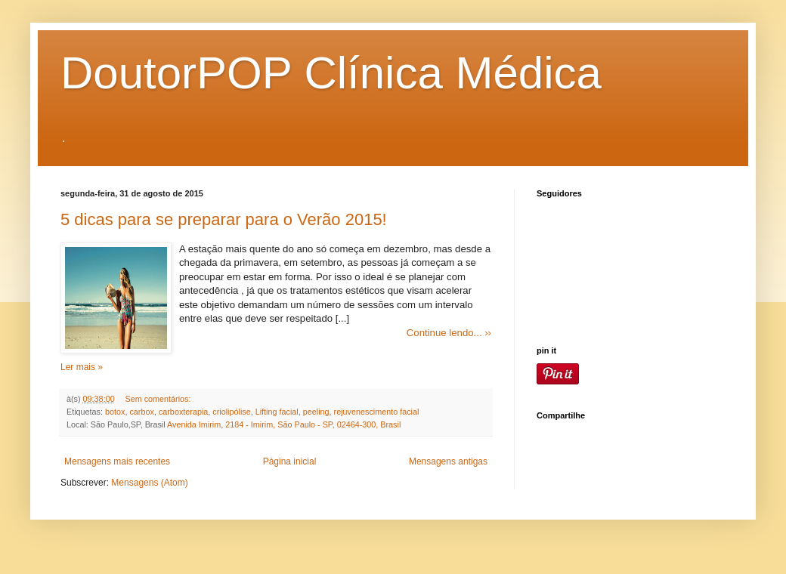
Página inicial (290, 461)
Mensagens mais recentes (117, 461)
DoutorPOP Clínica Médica (331, 73)
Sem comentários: (157, 398)
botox (115, 411)
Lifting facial (277, 411)
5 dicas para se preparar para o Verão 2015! (223, 219)
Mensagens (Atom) (149, 482)
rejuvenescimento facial (376, 411)
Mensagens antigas (448, 461)
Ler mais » (81, 367)
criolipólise (231, 411)
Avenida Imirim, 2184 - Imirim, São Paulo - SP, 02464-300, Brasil (284, 424)
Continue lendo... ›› (449, 332)
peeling (316, 411)
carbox (141, 411)
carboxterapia (183, 411)
